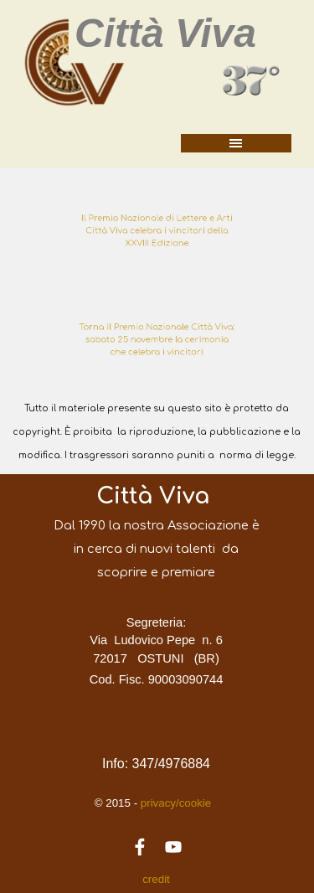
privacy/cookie (174, 803)
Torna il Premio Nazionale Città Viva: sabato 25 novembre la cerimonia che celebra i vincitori (157, 339)
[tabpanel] (157, 230)
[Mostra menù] (236, 143)
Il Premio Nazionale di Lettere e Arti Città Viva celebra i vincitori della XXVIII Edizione (157, 230)
